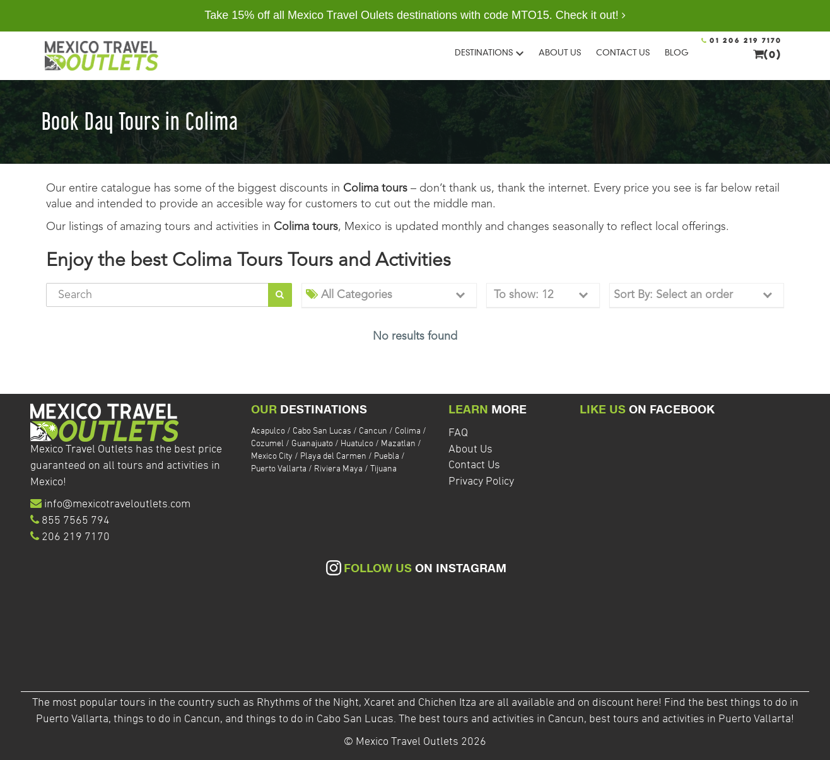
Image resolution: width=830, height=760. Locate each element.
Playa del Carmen (333, 456)
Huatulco (357, 444)
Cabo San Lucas (322, 431)
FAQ (458, 433)
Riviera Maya (338, 469)
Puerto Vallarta (279, 469)
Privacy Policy (481, 481)
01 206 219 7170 (741, 40)
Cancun (373, 431)
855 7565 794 (76, 520)
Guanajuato (312, 444)
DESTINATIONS (489, 52)
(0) (767, 54)
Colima (408, 431)
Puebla (386, 456)
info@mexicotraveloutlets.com (117, 504)
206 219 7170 (76, 537)
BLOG (677, 52)
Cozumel (267, 444)
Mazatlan (398, 444)
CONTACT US (623, 52)
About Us (470, 449)
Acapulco (268, 431)
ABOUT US (560, 52)
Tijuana (383, 469)
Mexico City (272, 456)
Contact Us (474, 465)
